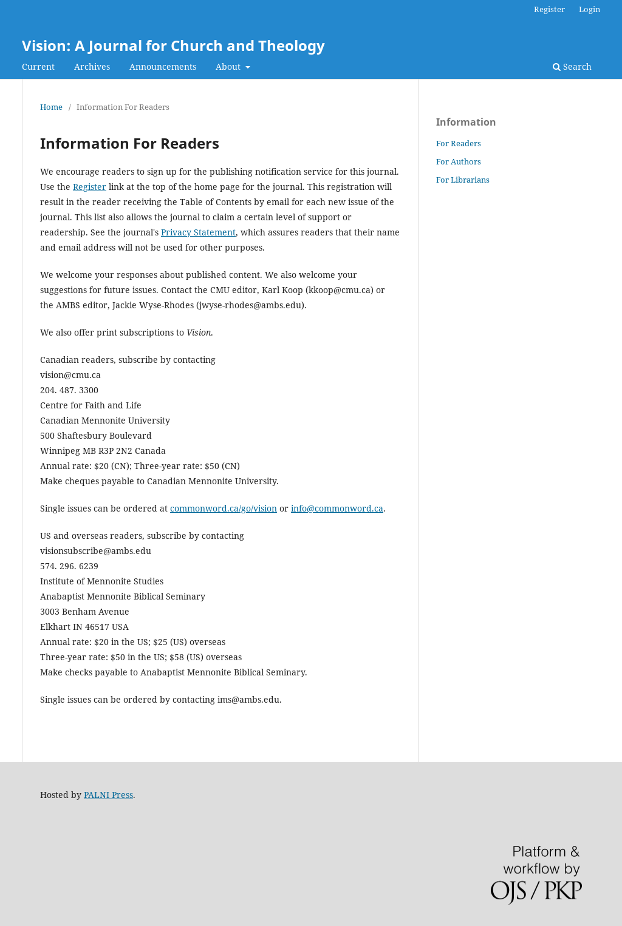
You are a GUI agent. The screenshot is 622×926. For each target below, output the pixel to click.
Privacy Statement (198, 232)
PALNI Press (108, 794)
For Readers (458, 143)
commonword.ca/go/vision (223, 508)
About (229, 66)
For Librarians (463, 179)
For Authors (458, 161)
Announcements (162, 66)
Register (549, 9)
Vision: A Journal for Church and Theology (173, 45)
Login (589, 9)
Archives (92, 66)
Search (572, 66)
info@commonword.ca (337, 508)
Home (51, 106)
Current (38, 66)
